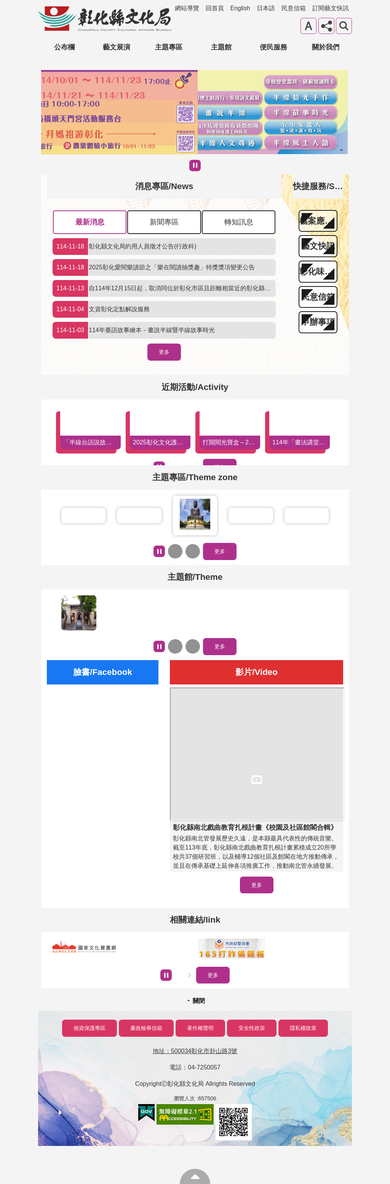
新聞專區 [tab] (164, 222)
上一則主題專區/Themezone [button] (175, 551)
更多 (164, 352)
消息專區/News (164, 186)
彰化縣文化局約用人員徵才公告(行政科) (125, 246)
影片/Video (256, 672)
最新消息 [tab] (89, 222)
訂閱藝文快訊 (330, 8)
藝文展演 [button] (116, 47)
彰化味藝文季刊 (318, 271)
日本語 (266, 8)
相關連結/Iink (195, 920)
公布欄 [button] (64, 47)
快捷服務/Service (326, 186)
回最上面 (195, 1176)
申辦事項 (318, 322)
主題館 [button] (221, 47)
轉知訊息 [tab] (238, 222)
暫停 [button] (195, 165)
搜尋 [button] (344, 26)
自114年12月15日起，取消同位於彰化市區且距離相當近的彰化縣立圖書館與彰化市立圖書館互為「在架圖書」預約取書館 (164, 288)
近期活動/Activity (194, 387)
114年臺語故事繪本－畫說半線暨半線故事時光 (134, 330)
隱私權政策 (303, 1028)
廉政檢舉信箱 (146, 1028)
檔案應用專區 (318, 221)
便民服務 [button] (273, 47)
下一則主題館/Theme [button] (192, 646)
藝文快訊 (318, 246)
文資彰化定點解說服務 (101, 309)
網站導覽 (187, 8)
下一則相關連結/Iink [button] (189, 975)
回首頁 (215, 8)
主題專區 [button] (168, 47)
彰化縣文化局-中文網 (104, 18)
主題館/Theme (195, 577)
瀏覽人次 (184, 1098)
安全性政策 (251, 1028)
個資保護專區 (89, 1028)
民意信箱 (293, 8)
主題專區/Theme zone (195, 477)
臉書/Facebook (102, 672)
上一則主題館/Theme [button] (175, 646)
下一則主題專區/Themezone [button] (192, 551)
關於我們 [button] (325, 47)
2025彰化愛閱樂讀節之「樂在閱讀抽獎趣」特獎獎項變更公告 (154, 267)
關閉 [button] (199, 1001)
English (240, 8)
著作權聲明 (200, 1028)
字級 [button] (308, 26)
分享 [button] (326, 26)
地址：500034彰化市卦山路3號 (195, 1051)
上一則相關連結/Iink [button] (178, 975)
